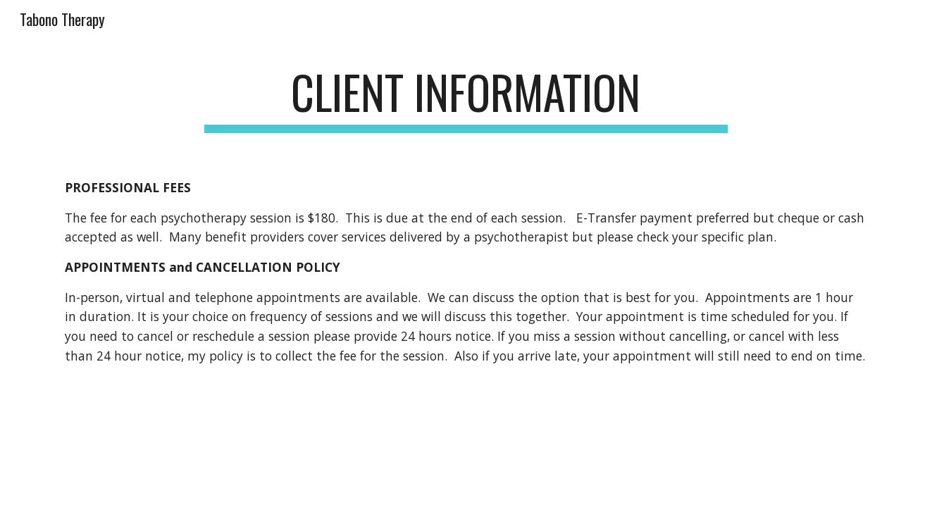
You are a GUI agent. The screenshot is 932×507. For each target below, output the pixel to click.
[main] (466, 99)
